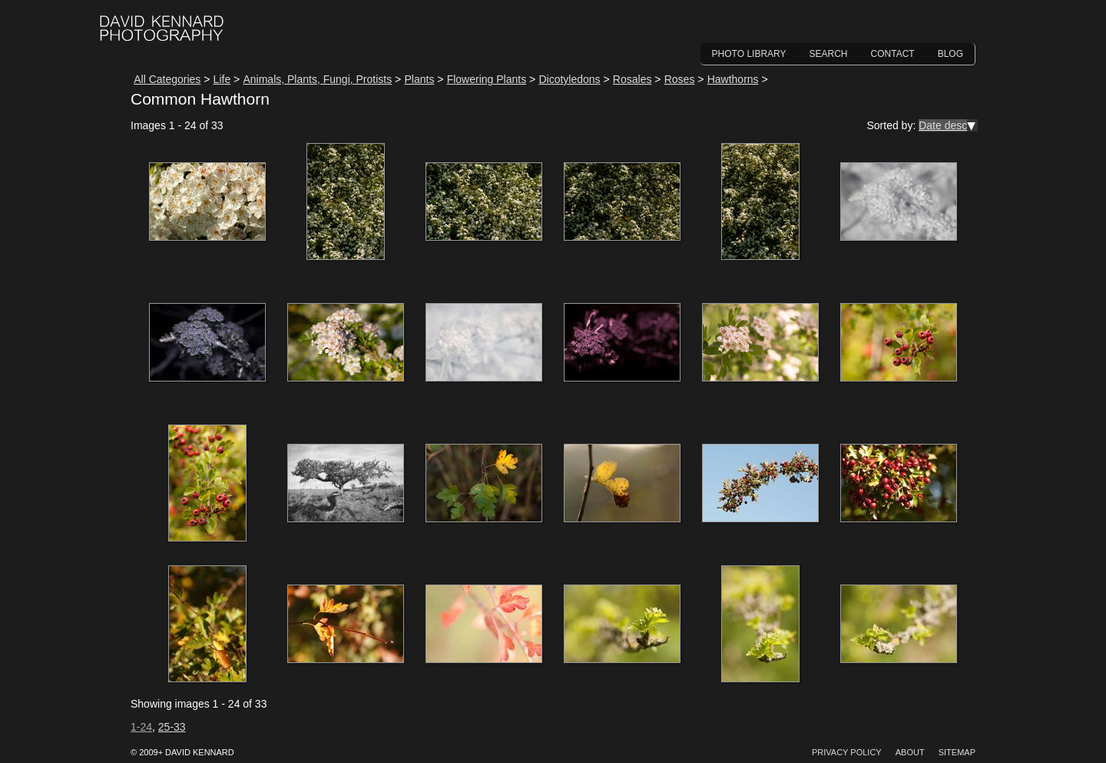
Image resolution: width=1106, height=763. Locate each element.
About (910, 752)
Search (829, 53)
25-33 (172, 727)
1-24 (141, 727)
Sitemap (957, 752)
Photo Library (749, 53)
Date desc (943, 125)
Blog (950, 53)
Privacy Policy (847, 752)
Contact (893, 53)
